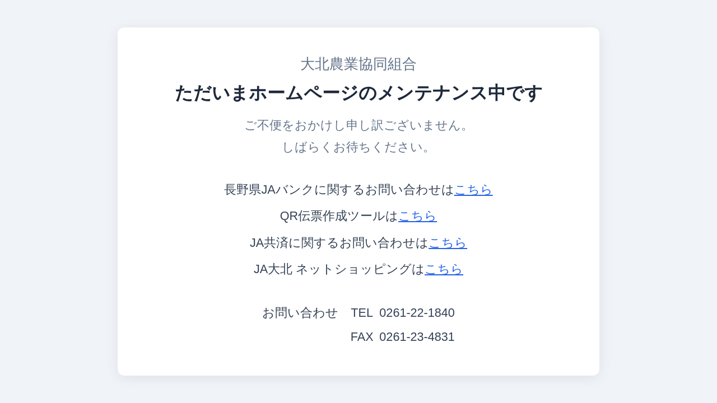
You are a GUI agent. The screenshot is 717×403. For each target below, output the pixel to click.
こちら (473, 189)
